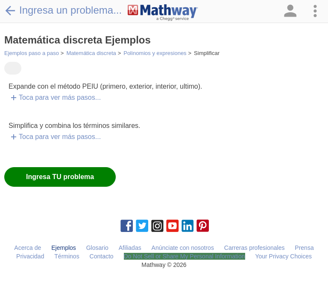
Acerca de (27, 247)
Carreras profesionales (254, 247)
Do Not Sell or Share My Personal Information (184, 256)
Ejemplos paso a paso (31, 53)
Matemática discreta (91, 53)
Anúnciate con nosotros (183, 247)
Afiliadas (130, 247)
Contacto (102, 256)
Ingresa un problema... (63, 10)
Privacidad (30, 256)
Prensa (304, 247)
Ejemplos (63, 247)
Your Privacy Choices (283, 256)
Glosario (97, 247)
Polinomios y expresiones (154, 53)
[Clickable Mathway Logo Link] (163, 12)
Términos (66, 256)
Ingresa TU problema (60, 176)
